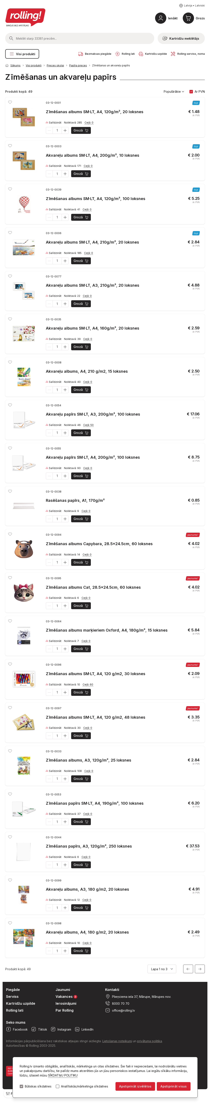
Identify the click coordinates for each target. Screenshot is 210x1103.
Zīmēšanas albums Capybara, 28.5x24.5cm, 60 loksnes (99, 543)
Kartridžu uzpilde (20, 1003)
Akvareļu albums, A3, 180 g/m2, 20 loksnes (87, 889)
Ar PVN (200, 91)
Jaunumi (63, 989)
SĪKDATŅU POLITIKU (63, 1075)
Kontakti (112, 989)
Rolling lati (14, 1010)
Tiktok (39, 1029)
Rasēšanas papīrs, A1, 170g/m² (75, 500)
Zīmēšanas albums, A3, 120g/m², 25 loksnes (88, 760)
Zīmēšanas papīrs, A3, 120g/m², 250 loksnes (89, 846)
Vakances (66, 996)
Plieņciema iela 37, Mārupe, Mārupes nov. (138, 996)
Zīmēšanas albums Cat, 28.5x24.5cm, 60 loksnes (93, 587)
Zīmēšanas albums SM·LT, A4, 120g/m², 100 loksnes (95, 198)
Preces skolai (55, 65)
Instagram (61, 1029)
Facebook (17, 1029)
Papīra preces (78, 65)
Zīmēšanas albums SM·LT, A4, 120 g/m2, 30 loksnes (95, 673)
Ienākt (173, 18)
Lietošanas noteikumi (117, 1041)
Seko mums (16, 1022)
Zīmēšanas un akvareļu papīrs (111, 65)
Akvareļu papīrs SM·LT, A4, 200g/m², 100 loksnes (93, 457)
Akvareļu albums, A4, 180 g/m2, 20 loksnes (87, 932)
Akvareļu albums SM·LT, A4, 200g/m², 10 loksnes (92, 155)
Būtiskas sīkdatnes (38, 1086)
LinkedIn (84, 1029)
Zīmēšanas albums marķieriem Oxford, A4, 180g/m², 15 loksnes (107, 630)
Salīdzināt (53, 122)
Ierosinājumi (66, 1003)
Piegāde (13, 989)
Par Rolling (65, 1010)
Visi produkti (22, 53)
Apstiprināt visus (173, 1086)
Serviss (12, 996)
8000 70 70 (117, 1003)
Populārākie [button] (174, 91)
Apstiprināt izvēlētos (135, 1086)
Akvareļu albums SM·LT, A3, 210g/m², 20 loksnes (92, 285)
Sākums (15, 65)
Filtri (11, 1093)
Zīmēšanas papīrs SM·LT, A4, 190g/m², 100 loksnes (95, 803)
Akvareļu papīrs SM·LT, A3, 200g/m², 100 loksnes (93, 414)
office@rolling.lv (120, 1010)
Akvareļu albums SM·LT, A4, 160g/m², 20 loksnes (92, 328)
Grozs (200, 18)
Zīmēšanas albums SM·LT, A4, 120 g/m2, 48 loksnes (95, 717)
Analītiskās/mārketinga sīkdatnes (84, 1086)
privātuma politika (149, 1041)
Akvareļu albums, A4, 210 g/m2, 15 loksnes (87, 371)
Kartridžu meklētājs (180, 38)
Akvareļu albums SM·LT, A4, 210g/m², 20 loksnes (92, 242)
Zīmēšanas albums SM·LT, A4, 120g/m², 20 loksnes (94, 112)
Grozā (81, 130)
